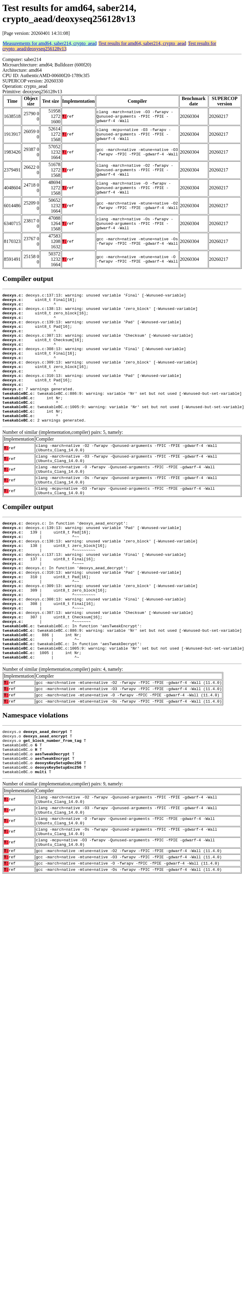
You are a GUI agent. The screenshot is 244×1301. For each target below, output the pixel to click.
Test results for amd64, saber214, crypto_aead (142, 43)
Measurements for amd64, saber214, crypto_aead (50, 43)
